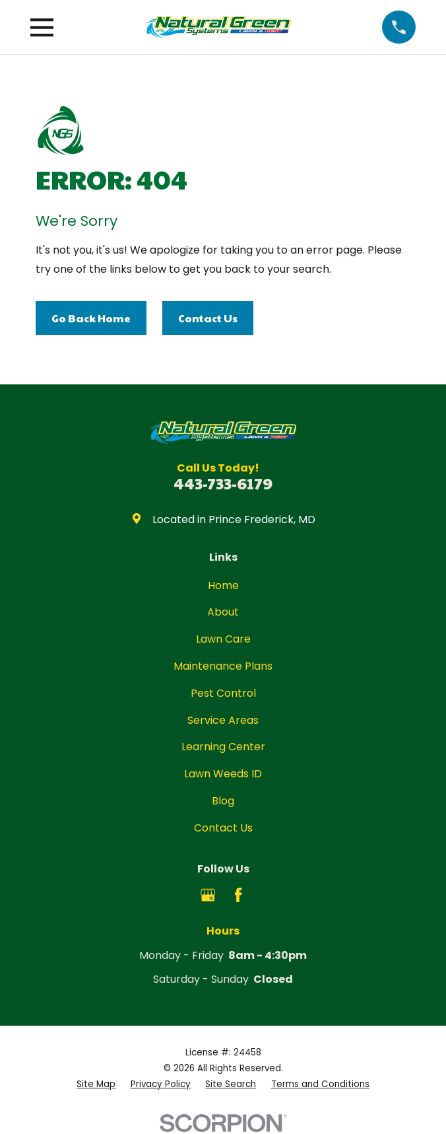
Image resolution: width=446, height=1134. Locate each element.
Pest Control (223, 693)
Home (223, 585)
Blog (223, 800)
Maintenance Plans (223, 666)
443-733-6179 (223, 483)
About (223, 612)
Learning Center (223, 746)
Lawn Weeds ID (223, 773)
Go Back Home (91, 318)
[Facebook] (238, 895)
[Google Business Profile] (208, 895)
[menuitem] (96, 1084)
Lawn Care (223, 639)
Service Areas (223, 720)
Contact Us (208, 318)
